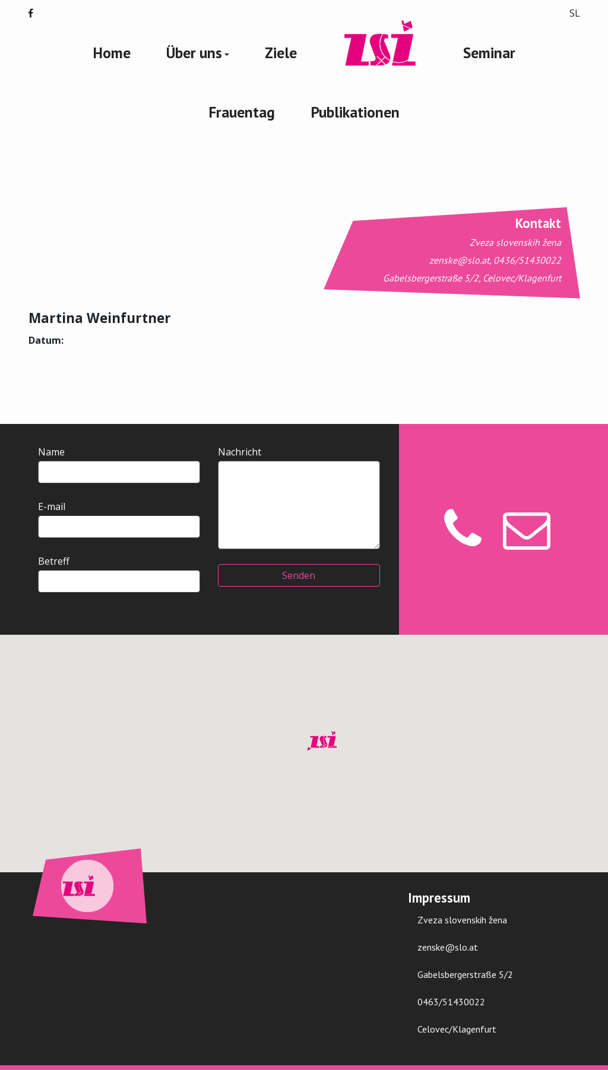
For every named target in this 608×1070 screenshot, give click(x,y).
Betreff (119, 574)
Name (119, 464)
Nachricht (299, 497)
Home (112, 52)
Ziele (281, 52)
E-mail (119, 519)
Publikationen (355, 112)
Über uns (194, 52)
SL (574, 13)
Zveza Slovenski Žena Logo (380, 44)
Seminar (489, 52)
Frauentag (241, 112)
